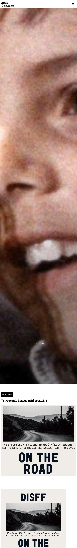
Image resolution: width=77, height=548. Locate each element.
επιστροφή (39, 343)
